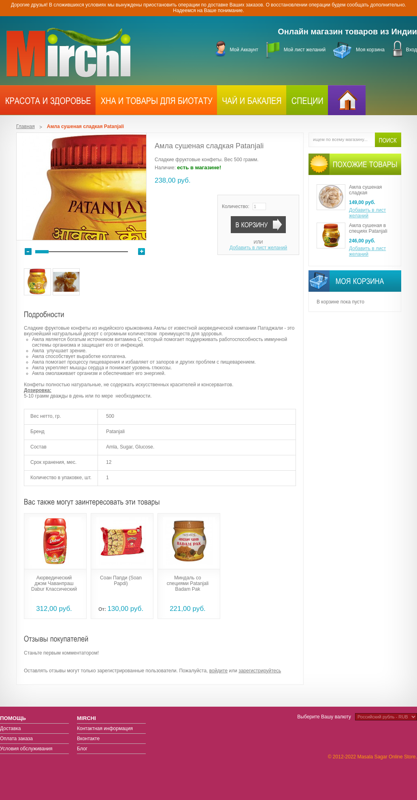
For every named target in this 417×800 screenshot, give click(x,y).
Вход (411, 50)
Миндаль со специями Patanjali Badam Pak (188, 583)
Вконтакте (88, 738)
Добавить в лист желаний (258, 248)
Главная (25, 126)
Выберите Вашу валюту (324, 717)
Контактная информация (105, 728)
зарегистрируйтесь (259, 671)
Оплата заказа (16, 738)
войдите (218, 671)
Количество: (235, 206)
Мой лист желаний (305, 50)
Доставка (10, 728)
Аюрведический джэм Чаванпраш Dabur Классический (54, 583)
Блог (82, 749)
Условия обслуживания (26, 749)
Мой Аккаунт (244, 50)
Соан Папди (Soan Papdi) (121, 580)
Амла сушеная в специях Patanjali (368, 228)
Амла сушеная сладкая (365, 190)
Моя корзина (370, 50)
